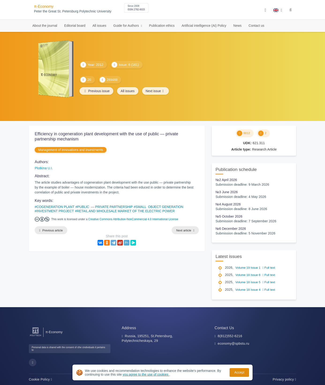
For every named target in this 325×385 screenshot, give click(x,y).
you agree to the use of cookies (146, 374)
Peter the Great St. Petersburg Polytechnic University (72, 11)
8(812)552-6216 (230, 336)
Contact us (256, 25)
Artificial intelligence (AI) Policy (203, 25)
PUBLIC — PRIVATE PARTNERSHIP (105, 207)
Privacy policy (284, 379)
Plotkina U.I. (44, 168)
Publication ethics (162, 25)
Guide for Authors (126, 25)
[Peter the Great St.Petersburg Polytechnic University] (35, 336)
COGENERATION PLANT (56, 207)
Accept (239, 372)
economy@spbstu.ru (233, 343)
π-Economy (43, 6)
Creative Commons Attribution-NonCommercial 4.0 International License (133, 219)
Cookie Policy (40, 379)
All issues (99, 25)
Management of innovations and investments (70, 150)
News (237, 25)
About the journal (44, 25)
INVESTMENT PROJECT (55, 211)
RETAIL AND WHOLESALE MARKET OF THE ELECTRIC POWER (126, 211)
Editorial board (74, 25)
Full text (268, 267)
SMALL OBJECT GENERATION (159, 207)
